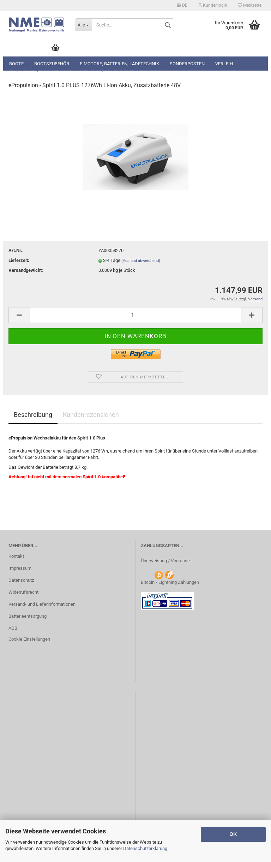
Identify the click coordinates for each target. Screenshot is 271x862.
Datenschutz (21, 580)
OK (233, 834)
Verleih (224, 63)
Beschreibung (33, 414)
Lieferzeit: (18, 260)
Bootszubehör (51, 63)
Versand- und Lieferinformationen (42, 604)
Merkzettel (250, 5)
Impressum (19, 568)
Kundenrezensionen (91, 414)
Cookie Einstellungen (29, 639)
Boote (16, 63)
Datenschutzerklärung (145, 848)
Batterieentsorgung (27, 616)
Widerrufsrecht (23, 592)
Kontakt (16, 556)
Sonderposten (187, 63)
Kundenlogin (212, 5)
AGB (12, 628)
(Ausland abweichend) (140, 260)
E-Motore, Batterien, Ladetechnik (119, 63)
